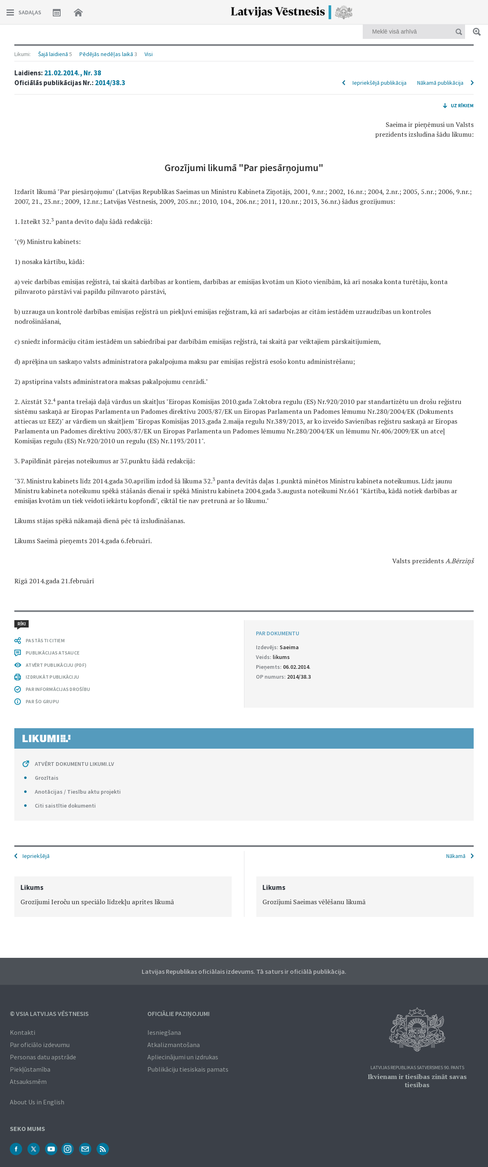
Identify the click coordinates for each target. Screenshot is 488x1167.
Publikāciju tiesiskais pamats (187, 1069)
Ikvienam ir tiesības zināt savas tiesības (417, 1080)
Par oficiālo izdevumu (40, 1045)
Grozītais (47, 777)
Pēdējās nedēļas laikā (106, 54)
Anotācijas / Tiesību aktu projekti (78, 791)
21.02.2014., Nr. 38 (72, 72)
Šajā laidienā (53, 54)
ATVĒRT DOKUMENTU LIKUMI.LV (74, 763)
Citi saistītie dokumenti (65, 805)
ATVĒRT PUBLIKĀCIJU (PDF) (56, 665)
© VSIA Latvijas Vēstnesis (49, 1013)
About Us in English (37, 1102)
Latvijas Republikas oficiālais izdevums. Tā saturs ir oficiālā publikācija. (244, 971)
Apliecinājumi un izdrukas (182, 1057)
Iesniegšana (164, 1032)
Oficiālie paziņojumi (178, 1013)
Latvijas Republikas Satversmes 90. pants (417, 1067)
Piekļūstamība (30, 1069)
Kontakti (22, 1032)
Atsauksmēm (28, 1081)
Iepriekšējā (36, 856)
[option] (123, 896)
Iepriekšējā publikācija (379, 82)
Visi (149, 54)
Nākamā (455, 856)
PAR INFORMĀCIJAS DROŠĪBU (58, 689)
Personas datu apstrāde (43, 1057)
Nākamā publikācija (440, 82)
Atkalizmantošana (173, 1045)
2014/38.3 (110, 82)
